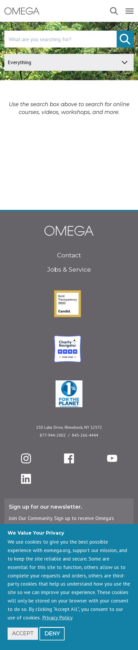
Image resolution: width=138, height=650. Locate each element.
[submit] (125, 39)
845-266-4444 (85, 435)
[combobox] (69, 39)
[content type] (69, 62)
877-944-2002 (53, 435)
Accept (23, 633)
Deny (52, 633)
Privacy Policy (57, 617)
